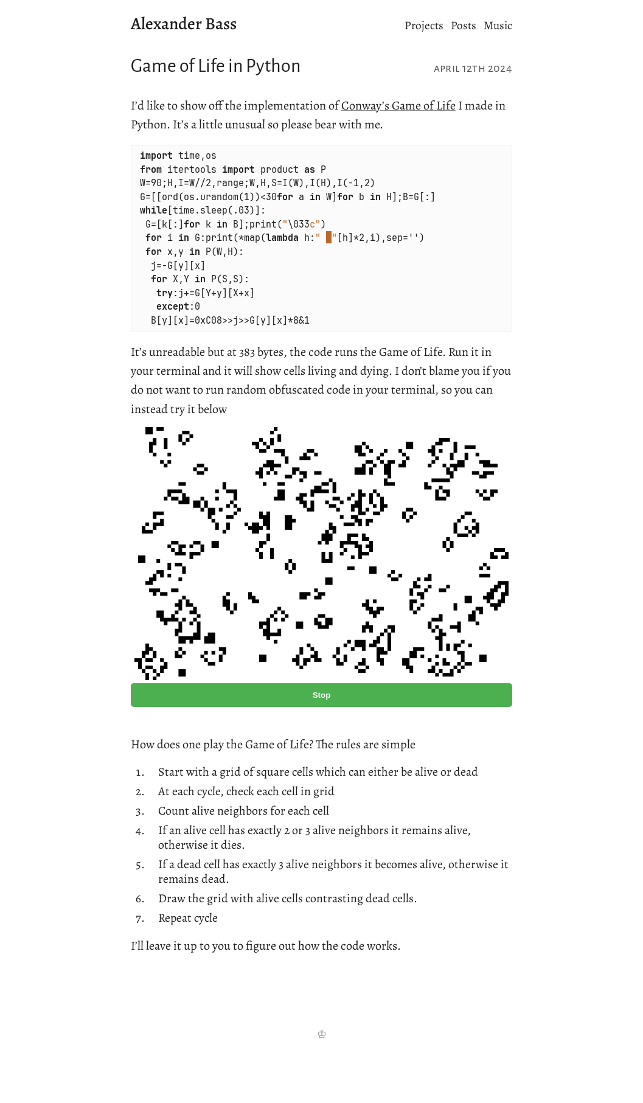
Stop (322, 695)
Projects (424, 25)
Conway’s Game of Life (398, 105)
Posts (463, 25)
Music (498, 25)
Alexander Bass (184, 23)
